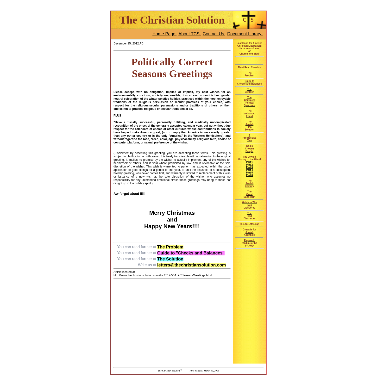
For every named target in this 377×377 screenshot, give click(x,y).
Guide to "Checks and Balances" (191, 253)
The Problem (170, 247)
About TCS (189, 33)
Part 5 (249, 172)
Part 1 (249, 162)
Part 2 (249, 164)
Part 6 (249, 175)
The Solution (170, 259)
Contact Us (214, 33)
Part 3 (249, 167)
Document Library (245, 33)
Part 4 (249, 170)
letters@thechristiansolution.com (191, 265)
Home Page (164, 33)
